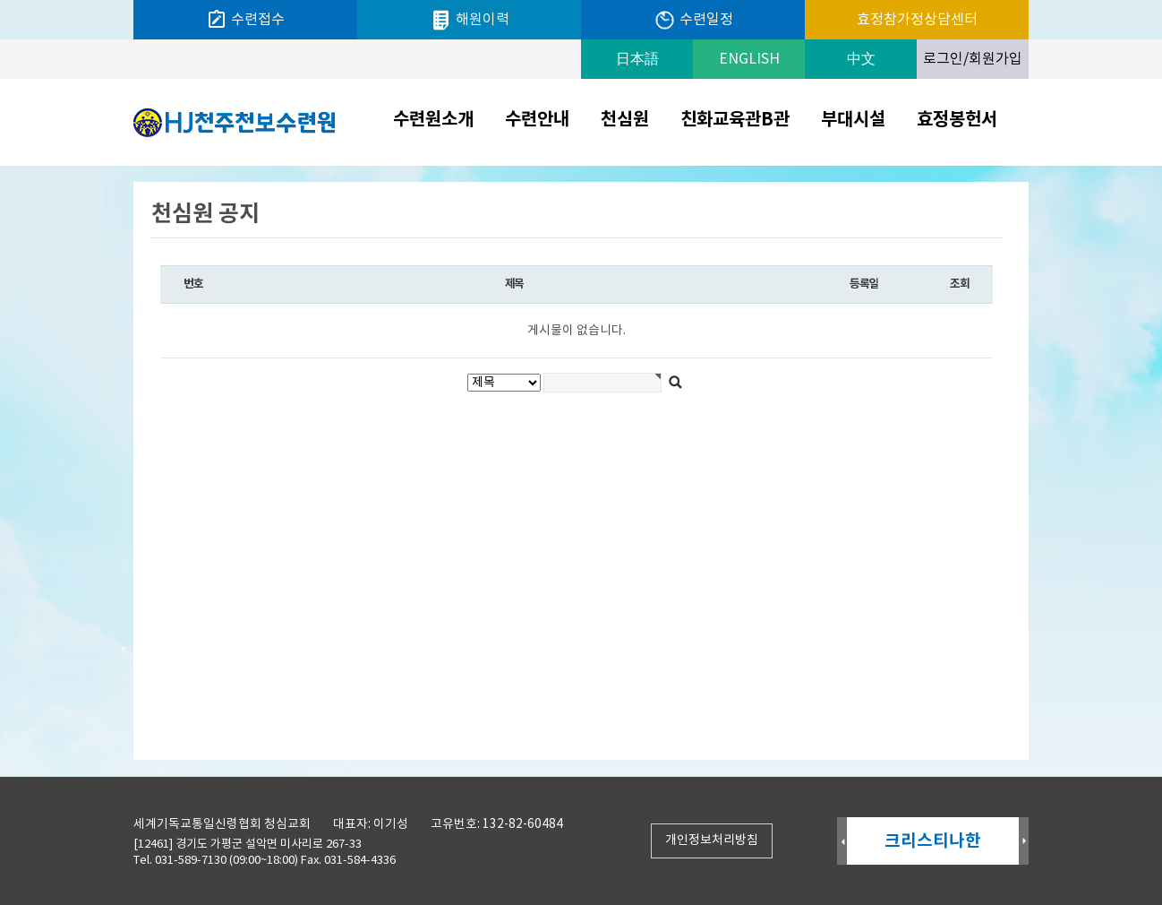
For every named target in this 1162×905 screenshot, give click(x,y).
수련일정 (693, 20)
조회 (959, 284)
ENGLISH (749, 59)
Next (1024, 841)
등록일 (864, 284)
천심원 (625, 120)
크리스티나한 (932, 841)
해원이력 (469, 20)
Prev (842, 841)
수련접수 (245, 19)
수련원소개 (433, 120)
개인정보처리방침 (711, 840)
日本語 (637, 59)
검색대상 (0, 166)
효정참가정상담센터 (917, 20)
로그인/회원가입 (972, 59)
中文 (861, 59)
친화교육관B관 (735, 120)
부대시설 (853, 120)
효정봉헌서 (957, 120)
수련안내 (537, 120)
